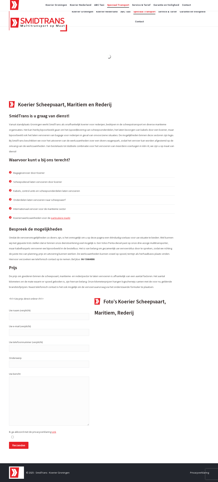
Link (54, 432)
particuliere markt (60, 218)
